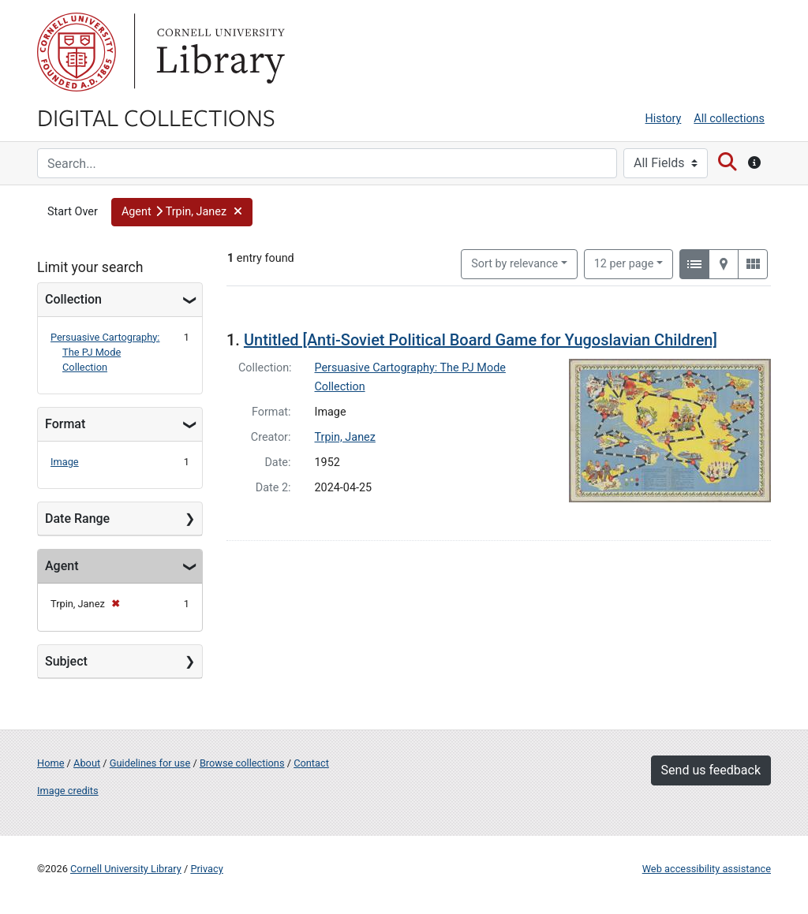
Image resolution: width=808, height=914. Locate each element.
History (663, 118)
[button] (182, 212)
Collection (73, 299)
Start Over (72, 211)
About (86, 763)
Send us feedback (711, 770)
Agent (61, 565)
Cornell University (76, 52)
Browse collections (242, 763)
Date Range (77, 518)
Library (218, 52)
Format (65, 423)
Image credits (68, 790)
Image (64, 462)
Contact (311, 763)
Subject (66, 661)
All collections (729, 118)
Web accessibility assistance (706, 869)
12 (624, 262)
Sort (514, 263)
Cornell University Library (125, 869)
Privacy (206, 869)
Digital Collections (156, 116)
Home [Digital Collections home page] (50, 763)
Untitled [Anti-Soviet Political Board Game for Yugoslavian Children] (480, 339)
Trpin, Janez (345, 437)
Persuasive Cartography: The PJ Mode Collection (104, 352)
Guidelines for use (150, 763)
